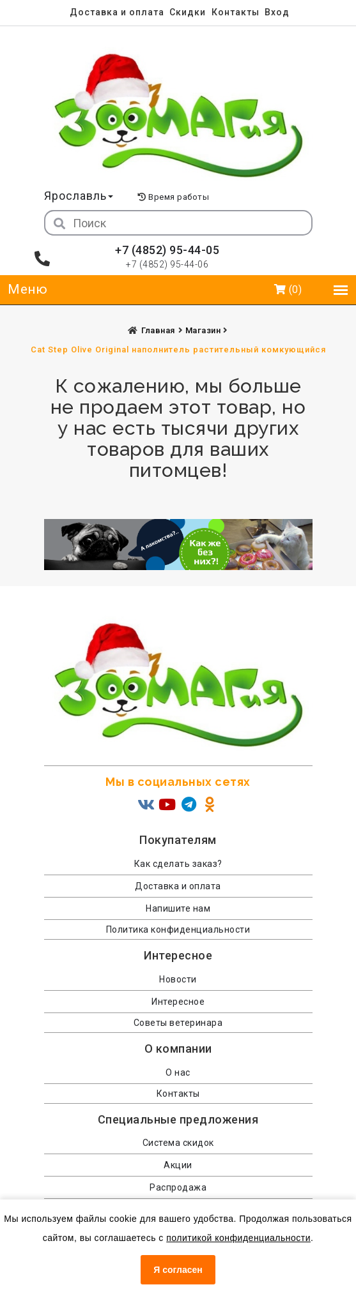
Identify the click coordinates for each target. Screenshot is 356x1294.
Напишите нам (178, 908)
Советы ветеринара (178, 1023)
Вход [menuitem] (277, 12)
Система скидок (178, 1143)
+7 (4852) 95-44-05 (167, 250)
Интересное (178, 1002)
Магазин (204, 330)
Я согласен (177, 1270)
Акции (178, 1165)
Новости (178, 979)
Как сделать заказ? (178, 864)
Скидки (187, 12)
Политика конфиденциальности (178, 929)
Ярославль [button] (78, 195)
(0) (288, 289)
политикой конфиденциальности (238, 1238)
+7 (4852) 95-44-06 (167, 264)
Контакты (235, 12)
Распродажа (178, 1187)
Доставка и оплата (117, 12)
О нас (178, 1072)
